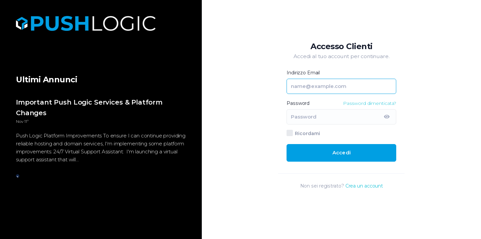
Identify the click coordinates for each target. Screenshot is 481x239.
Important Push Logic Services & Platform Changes (89, 107)
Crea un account (364, 186)
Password (298, 103)
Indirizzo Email (303, 73)
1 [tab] (18, 176)
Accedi (341, 152)
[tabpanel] (101, 134)
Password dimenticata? (369, 103)
